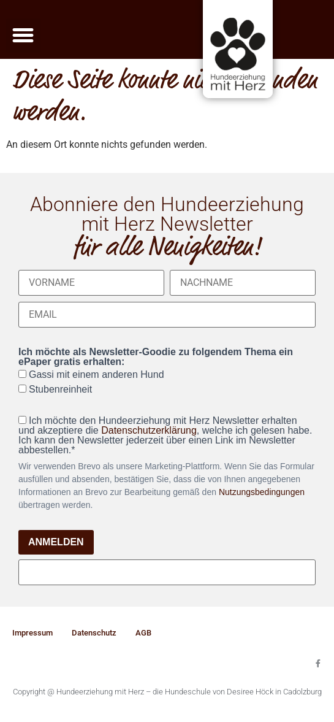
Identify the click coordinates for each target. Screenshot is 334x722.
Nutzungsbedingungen (262, 492)
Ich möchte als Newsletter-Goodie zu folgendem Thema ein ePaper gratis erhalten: (155, 357)
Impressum (32, 632)
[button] (23, 35)
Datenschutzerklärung (149, 430)
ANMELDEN (56, 542)
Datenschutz (94, 632)
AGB (143, 632)
